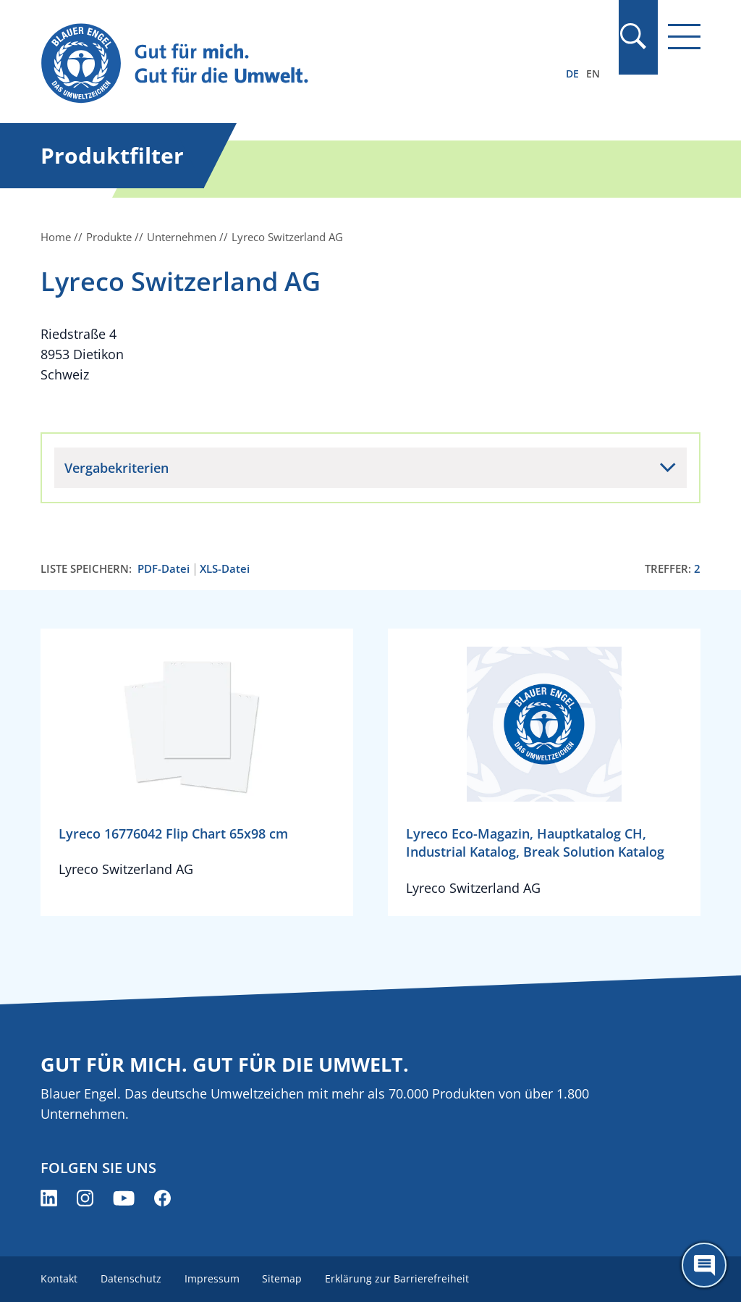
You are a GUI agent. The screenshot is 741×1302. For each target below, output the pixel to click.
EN (593, 73)
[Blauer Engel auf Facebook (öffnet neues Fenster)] (162, 1198)
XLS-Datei (225, 568)
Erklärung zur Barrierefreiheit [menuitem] (398, 1278)
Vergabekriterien (116, 467)
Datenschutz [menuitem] (131, 1278)
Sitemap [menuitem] (282, 1278)
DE (572, 73)
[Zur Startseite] (271, 64)
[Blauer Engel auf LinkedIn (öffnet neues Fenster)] (49, 1198)
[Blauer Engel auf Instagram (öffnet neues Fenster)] (85, 1198)
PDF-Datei (163, 568)
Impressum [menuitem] (212, 1278)
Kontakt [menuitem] (59, 1278)
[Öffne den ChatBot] (704, 1265)
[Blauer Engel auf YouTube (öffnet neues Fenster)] (124, 1198)
